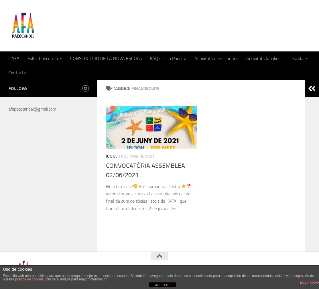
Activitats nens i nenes (216, 58)
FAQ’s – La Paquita (168, 58)
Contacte (17, 72)
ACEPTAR (162, 285)
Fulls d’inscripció (42, 58)
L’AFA (13, 58)
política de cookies (29, 279)
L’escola (296, 58)
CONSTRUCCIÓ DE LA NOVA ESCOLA (106, 58)
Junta (111, 156)
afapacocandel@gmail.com (32, 109)
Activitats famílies (263, 58)
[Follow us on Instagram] (85, 88)
